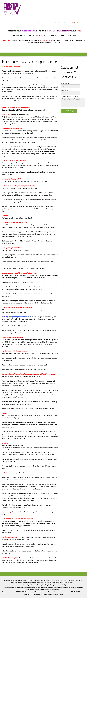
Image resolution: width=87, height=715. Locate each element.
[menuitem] (39, 23)
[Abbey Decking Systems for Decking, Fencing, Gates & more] (12, 9)
